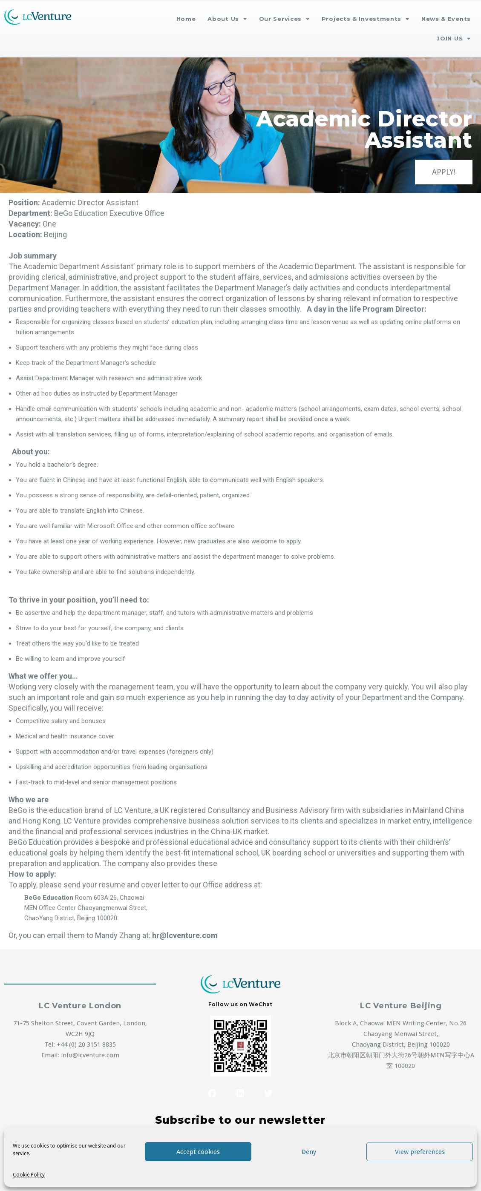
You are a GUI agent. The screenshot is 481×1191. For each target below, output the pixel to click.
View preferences (420, 1152)
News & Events (446, 18)
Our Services (284, 19)
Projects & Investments (365, 19)
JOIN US (454, 39)
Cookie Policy (29, 1175)
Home (186, 18)
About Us (227, 19)
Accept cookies (198, 1152)
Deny (309, 1152)
